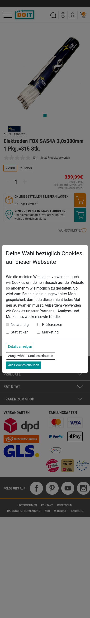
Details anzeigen (20, 346)
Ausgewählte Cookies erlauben (30, 356)
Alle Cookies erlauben (23, 365)
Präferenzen (52, 324)
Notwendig (20, 324)
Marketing (50, 332)
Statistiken (19, 332)
